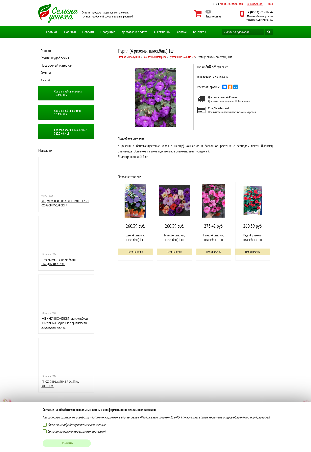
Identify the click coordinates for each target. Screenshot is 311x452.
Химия (45, 80)
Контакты (199, 32)
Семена (46, 72)
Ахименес (189, 57)
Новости (88, 32)
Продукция (107, 32)
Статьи (182, 32)
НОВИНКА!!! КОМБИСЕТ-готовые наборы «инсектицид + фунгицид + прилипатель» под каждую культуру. (64, 322)
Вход (270, 4)
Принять (66, 443)
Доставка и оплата (134, 32)
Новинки (70, 32)
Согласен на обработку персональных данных (76, 424)
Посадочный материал (56, 65)
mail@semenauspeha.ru (231, 4)
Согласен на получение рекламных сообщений (77, 431)
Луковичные (175, 57)
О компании (162, 32)
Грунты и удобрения (55, 58)
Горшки (46, 50)
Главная (52, 32)
